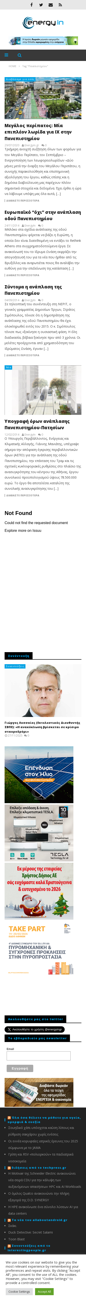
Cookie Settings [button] (19, 1291)
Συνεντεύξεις (15, 666)
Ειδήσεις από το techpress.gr (39, 1168)
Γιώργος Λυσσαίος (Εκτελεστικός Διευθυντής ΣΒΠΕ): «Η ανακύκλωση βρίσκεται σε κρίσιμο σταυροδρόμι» (42, 727)
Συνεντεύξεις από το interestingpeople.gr (29, 1248)
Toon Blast (16, 1239)
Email (10, 1049)
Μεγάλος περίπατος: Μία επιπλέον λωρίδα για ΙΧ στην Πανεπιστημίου (38, 132)
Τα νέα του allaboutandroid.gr (39, 1220)
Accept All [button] (44, 1291)
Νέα (8, 367)
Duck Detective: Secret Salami (30, 1232)
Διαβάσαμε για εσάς (20, 79)
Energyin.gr (32, 145)
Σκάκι (12, 1226)
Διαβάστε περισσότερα (22, 200)
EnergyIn (30, 225)
